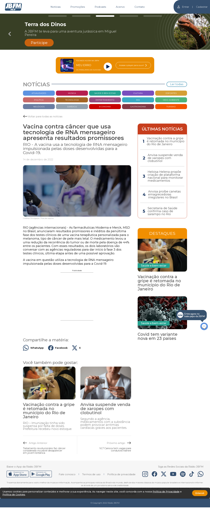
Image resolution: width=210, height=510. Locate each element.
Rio (138, 100)
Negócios (38, 106)
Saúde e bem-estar (105, 93)
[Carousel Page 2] (81, 16)
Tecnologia (72, 100)
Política (39, 100)
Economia (105, 106)
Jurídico (72, 106)
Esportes (171, 93)
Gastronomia (138, 106)
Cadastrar (202, 7)
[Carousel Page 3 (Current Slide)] (105, 16)
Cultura (138, 93)
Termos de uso (91, 474)
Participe (39, 42)
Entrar (183, 7)
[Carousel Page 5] (152, 16)
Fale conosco (67, 474)
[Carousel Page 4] (129, 16)
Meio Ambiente (171, 100)
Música (72, 93)
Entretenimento (105, 100)
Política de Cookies (13, 494)
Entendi (199, 493)
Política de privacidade (121, 474)
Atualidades (39, 93)
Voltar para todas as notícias (45, 116)
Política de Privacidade (166, 491)
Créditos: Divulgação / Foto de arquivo (38, 218)
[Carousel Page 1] (57, 16)
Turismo (171, 106)
